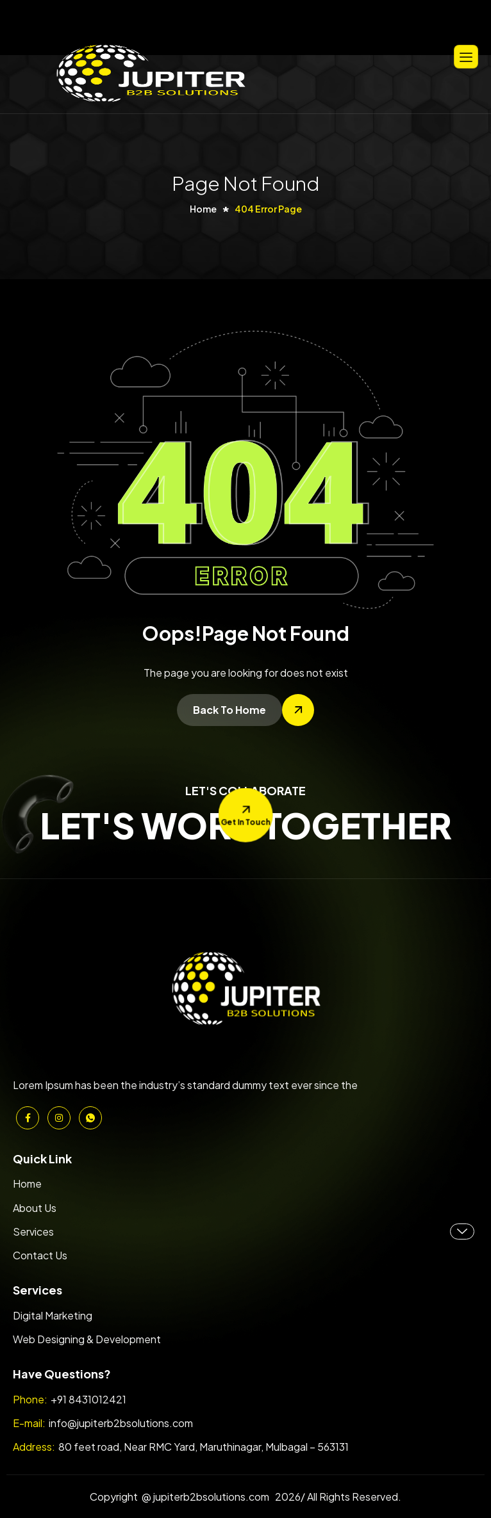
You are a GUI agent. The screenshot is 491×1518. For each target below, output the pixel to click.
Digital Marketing (52, 1315)
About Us (34, 1208)
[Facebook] (27, 1117)
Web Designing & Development (87, 1339)
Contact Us (40, 1255)
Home (27, 1183)
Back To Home (229, 709)
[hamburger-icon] (466, 57)
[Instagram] (59, 1117)
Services (243, 1231)
